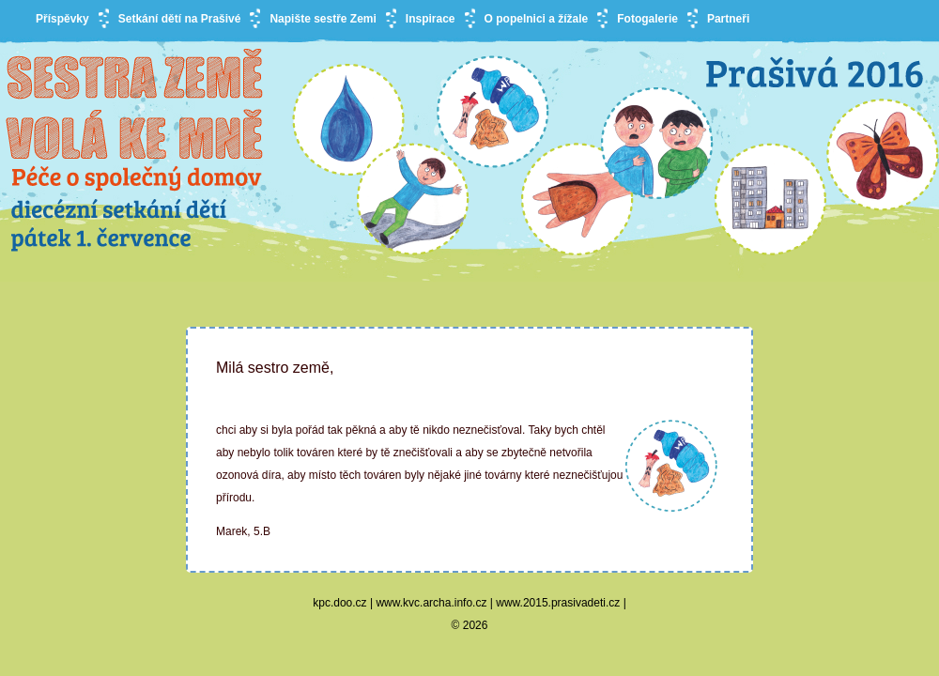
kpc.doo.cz (339, 602)
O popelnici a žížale (537, 18)
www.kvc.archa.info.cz (431, 602)
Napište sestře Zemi (322, 18)
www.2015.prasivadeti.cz (558, 602)
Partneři (728, 18)
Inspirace (430, 18)
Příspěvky (62, 18)
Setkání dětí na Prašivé (179, 18)
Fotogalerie (647, 18)
